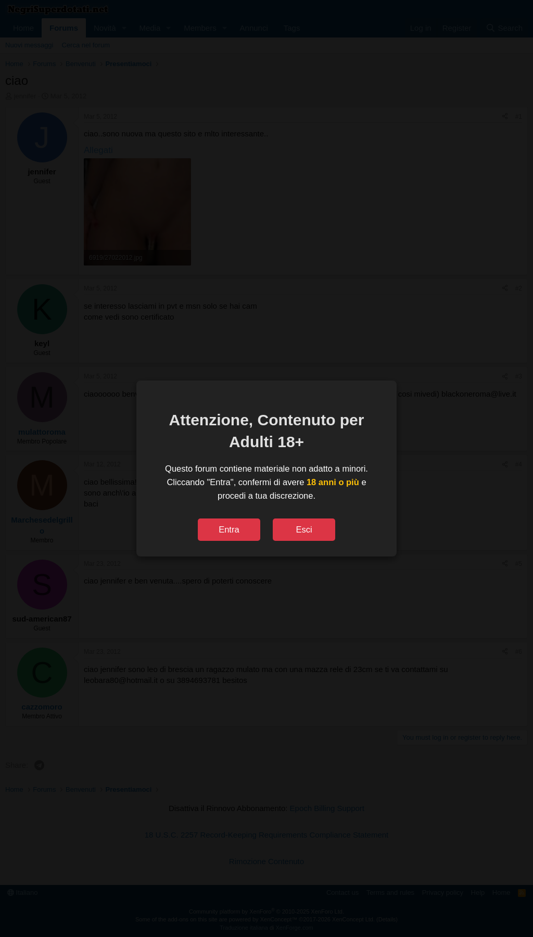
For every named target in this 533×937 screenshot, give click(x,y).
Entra (229, 529)
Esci (304, 529)
